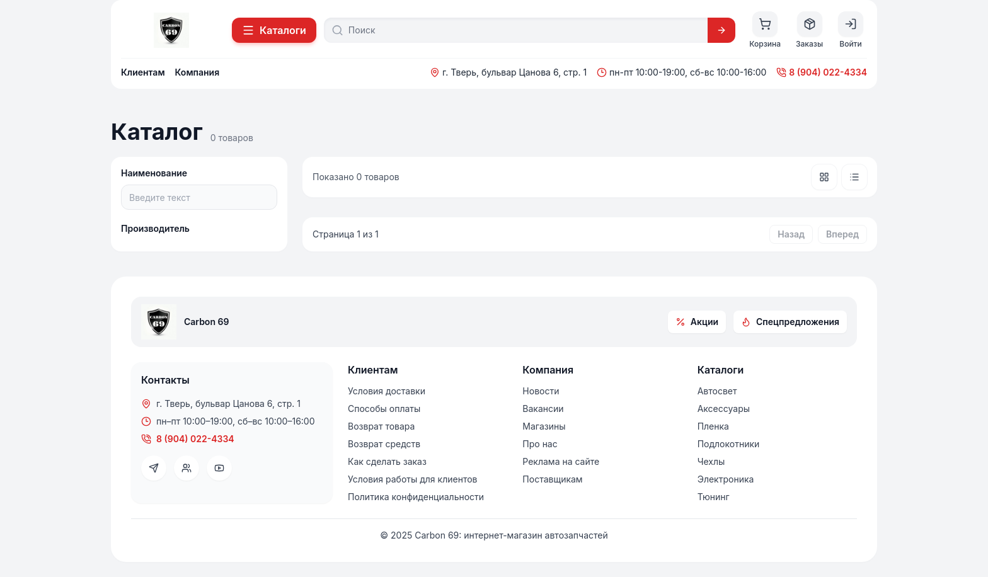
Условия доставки (386, 391)
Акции (696, 321)
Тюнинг (714, 496)
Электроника (726, 479)
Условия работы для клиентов (412, 479)
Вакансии (542, 408)
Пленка (713, 426)
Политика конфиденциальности (416, 496)
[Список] (854, 177)
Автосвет (717, 391)
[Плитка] (824, 177)
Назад (791, 234)
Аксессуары (724, 408)
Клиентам (143, 72)
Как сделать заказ (387, 461)
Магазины (543, 426)
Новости (540, 391)
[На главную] (171, 30)
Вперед (842, 234)
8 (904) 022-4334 (821, 72)
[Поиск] (524, 30)
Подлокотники (729, 443)
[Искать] (721, 30)
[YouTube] (219, 468)
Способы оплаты (384, 408)
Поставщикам (552, 479)
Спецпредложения (790, 321)
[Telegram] (153, 468)
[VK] (186, 468)
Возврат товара (381, 426)
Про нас (539, 443)
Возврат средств (384, 443)
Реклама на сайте (560, 461)
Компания (197, 72)
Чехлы (711, 461)
